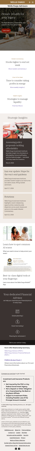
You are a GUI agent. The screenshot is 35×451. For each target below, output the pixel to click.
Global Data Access (24, 445)
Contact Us (11, 432)
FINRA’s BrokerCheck (12, 360)
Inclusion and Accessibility (14, 435)
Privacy (23, 438)
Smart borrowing (17, 323)
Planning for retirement (17, 333)
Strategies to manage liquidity (17, 100)
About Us (17, 430)
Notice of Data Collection (17, 440)
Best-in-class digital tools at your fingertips (16, 277)
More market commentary (17, 69)
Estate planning (17, 313)
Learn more (6, 30)
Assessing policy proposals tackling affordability (15, 145)
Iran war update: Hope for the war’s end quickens (16, 173)
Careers (18, 432)
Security (25, 435)
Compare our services (8, 374)
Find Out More (17, 106)
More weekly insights (17, 87)
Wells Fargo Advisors (13, 351)
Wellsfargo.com (9, 430)
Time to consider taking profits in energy (17, 82)
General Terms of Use (11, 445)
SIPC (27, 412)
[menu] (33, 2)
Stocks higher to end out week (17, 64)
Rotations (9, 196)
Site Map (24, 432)
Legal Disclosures (15, 438)
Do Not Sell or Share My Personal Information (17, 443)
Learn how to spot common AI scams (16, 246)
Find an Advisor (26, 430)
